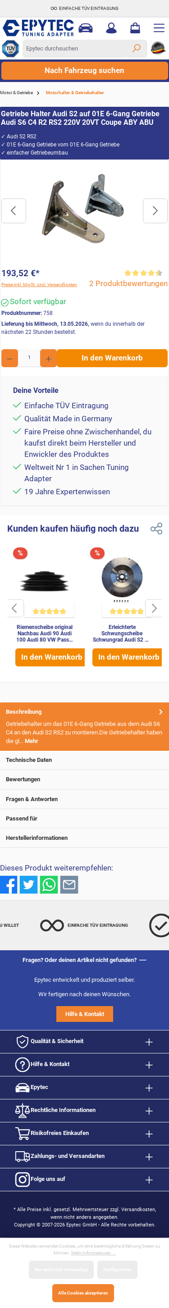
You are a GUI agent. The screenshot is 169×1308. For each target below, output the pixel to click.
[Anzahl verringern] (9, 358)
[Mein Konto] (111, 28)
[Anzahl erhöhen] (48, 358)
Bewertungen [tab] (85, 779)
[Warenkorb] (135, 28)
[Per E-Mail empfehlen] (69, 884)
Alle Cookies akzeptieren (83, 1292)
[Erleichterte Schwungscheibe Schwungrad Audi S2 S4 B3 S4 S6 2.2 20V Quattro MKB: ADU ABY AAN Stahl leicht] (121, 583)
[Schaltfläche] (15, 608)
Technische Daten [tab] (85, 760)
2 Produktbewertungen (128, 283)
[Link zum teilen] (156, 528)
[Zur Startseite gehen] (35, 28)
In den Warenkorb (112, 358)
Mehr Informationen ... (93, 1252)
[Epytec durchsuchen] (74, 49)
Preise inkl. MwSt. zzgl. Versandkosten (39, 284)
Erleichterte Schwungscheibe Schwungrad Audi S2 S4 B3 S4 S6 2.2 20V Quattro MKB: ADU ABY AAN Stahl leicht (122, 634)
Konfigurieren (117, 1269)
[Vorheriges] (13, 210)
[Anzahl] (29, 358)
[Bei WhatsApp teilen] (49, 884)
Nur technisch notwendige (61, 1269)
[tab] (84, 726)
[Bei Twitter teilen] (28, 884)
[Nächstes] (155, 210)
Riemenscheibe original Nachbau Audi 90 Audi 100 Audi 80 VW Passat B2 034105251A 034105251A (44, 634)
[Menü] (159, 28)
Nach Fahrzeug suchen (84, 70)
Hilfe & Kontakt (84, 1014)
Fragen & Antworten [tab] (85, 799)
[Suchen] (136, 49)
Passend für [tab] (85, 818)
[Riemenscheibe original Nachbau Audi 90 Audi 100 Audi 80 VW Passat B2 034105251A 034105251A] (44, 583)
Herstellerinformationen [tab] (85, 838)
